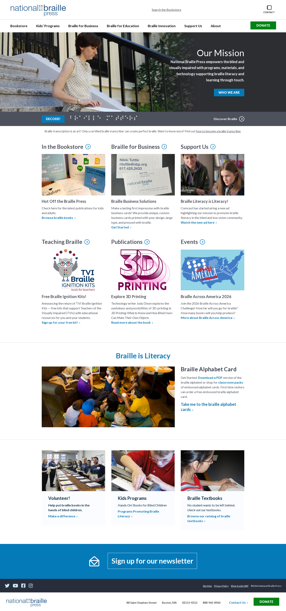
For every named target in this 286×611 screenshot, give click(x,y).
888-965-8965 (212, 602)
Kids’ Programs (48, 27)
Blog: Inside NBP (239, 585)
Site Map (207, 585)
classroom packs (230, 382)
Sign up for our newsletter (152, 560)
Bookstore (20, 27)
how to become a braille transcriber (218, 131)
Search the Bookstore (166, 10)
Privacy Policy (221, 585)
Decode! (55, 118)
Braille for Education (123, 27)
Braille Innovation (162, 27)
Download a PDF (210, 377)
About (217, 27)
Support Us (193, 27)
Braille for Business (83, 27)
